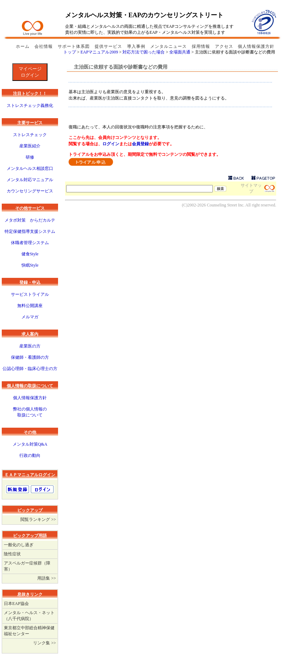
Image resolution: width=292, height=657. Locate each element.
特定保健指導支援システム (30, 231)
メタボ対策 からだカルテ (30, 220)
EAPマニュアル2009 (99, 52)
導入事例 (137, 46)
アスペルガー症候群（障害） (27, 566)
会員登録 (140, 143)
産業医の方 (29, 346)
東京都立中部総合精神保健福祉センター (29, 630)
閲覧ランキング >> (38, 519)
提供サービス (109, 46)
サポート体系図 (74, 46)
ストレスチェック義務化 (30, 105)
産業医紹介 (29, 145)
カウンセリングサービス (30, 191)
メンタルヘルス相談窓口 (30, 168)
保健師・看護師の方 (30, 357)
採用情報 (201, 46)
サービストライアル (30, 294)
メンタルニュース (169, 46)
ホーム (23, 46)
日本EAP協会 (16, 603)
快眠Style (30, 265)
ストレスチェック (30, 134)
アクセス (224, 46)
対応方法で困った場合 (143, 52)
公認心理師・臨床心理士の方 (29, 368)
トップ (69, 52)
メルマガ (29, 316)
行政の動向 (29, 455)
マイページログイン (30, 72)
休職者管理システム (30, 242)
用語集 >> (46, 578)
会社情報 (44, 46)
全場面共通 (179, 52)
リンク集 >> (44, 642)
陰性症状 (12, 553)
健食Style (30, 253)
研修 (30, 157)
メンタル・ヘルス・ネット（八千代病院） (29, 615)
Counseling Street (222, 205)
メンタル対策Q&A (30, 444)
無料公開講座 (30, 305)
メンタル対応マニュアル (30, 179)
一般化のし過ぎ (18, 544)
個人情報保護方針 (256, 46)
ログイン (110, 143)
